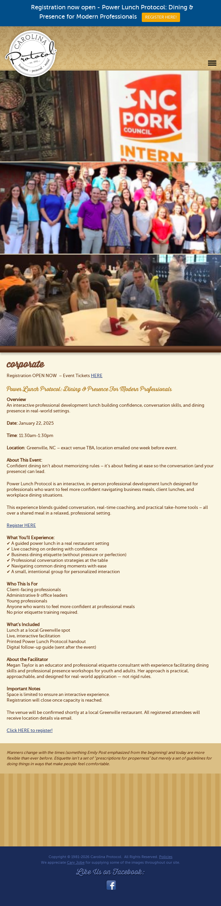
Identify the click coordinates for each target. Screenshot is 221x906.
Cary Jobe (76, 862)
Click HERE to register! (30, 730)
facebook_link (110, 885)
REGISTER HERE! (161, 17)
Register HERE (21, 525)
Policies (165, 857)
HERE (97, 375)
